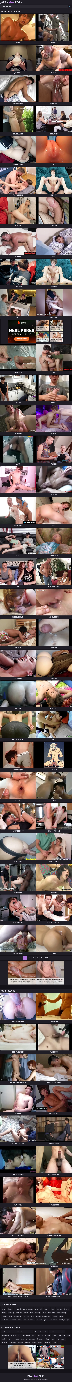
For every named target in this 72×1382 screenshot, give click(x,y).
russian (16, 1339)
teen (53, 1339)
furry (36, 1309)
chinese (10, 1309)
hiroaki (20, 1342)
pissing (4, 1312)
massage (37, 1312)
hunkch (45, 1332)
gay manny (5, 1335)
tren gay (40, 1335)
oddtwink (5, 1320)
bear (52, 1309)
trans (34, 1335)
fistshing (27, 1342)
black (19, 1320)
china (44, 1312)
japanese (59, 1309)
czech (10, 1339)
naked (55, 1342)
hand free (24, 1339)
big (58, 1339)
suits (68, 1335)
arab (10, 1316)
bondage (62, 1320)
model (61, 1316)
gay (68, 1320)
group (46, 1320)
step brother (18, 1316)
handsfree (53, 1332)
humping (5, 1342)
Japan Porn (11, 2)
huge (47, 1339)
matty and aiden (7, 1332)
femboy (66, 1309)
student (4, 1316)
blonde (63, 1339)
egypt (3, 1309)
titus (60, 1342)
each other (51, 1312)
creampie (47, 1342)
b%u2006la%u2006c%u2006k (23, 1309)
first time (19, 1312)
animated (13, 1320)
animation (31, 1320)
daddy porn (40, 1339)
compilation (53, 1320)
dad (24, 1320)
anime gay (13, 1342)
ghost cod (37, 1332)
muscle (47, 1309)
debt (31, 1312)
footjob (55, 1316)
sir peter (47, 1335)
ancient (40, 1342)
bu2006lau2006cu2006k (43, 1316)
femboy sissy (15, 1335)
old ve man (26, 1335)
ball (32, 1316)
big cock (39, 1320)
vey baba (62, 1335)
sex (31, 1332)
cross (34, 1342)
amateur (26, 1316)
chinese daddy (61, 1312)
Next (46, 958)
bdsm (26, 1312)
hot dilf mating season (21, 1332)
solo (41, 1309)
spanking (11, 1312)
